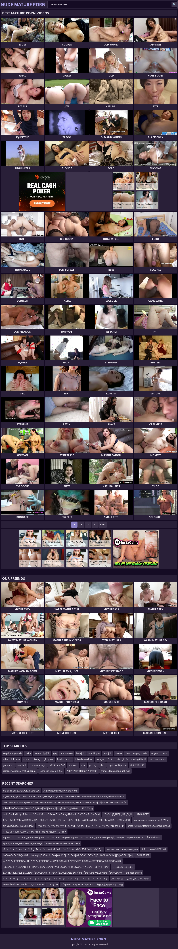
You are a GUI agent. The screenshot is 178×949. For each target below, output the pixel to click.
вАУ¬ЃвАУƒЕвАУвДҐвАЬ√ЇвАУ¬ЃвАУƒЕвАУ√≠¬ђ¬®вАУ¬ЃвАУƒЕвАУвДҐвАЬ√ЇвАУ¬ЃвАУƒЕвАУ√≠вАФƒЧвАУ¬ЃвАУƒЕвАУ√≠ (62, 872)
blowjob (80, 753)
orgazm (155, 753)
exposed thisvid (134, 872)
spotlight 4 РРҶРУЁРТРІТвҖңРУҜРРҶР (22, 843)
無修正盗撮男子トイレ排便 (110, 884)
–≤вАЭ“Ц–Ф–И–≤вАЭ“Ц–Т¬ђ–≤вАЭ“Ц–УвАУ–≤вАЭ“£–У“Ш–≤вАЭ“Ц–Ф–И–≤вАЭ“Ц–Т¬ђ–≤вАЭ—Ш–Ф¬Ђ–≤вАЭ (56, 866)
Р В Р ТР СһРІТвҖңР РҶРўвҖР (82, 770)
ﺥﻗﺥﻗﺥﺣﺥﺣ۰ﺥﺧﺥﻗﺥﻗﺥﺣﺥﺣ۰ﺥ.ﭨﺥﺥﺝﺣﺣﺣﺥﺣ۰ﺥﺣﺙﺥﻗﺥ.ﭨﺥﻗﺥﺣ (55, 878)
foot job (107, 753)
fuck (110, 759)
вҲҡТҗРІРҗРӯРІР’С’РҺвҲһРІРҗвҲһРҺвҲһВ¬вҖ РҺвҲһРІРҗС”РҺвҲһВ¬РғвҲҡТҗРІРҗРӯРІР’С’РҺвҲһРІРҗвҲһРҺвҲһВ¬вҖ (63, 796)
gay (55, 753)
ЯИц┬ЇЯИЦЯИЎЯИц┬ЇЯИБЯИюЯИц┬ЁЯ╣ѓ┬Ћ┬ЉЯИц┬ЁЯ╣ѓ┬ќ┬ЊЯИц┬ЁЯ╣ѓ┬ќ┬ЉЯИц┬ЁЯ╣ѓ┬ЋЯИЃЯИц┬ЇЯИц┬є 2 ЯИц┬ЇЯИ (66, 819)
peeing (92, 765)
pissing (36, 759)
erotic (26, 759)
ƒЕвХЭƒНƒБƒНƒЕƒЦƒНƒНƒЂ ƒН (118, 814)
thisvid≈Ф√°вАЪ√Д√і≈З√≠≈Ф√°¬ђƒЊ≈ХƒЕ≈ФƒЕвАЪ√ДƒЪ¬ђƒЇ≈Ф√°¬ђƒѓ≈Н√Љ (40, 808)
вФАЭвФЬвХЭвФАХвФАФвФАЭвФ (63, 843)
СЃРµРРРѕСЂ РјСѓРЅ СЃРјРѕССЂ (77, 884)
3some (118, 753)
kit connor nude (158, 759)
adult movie (67, 753)
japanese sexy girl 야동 (51, 770)
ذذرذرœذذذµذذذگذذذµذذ (123, 866)
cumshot (21, 765)
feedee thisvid (64, 759)
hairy (28, 753)
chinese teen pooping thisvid (115, 770)
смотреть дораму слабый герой (19, 770)
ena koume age (37, 765)
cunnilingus (94, 753)
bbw (102, 765)
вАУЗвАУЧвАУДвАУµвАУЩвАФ (122, 849)
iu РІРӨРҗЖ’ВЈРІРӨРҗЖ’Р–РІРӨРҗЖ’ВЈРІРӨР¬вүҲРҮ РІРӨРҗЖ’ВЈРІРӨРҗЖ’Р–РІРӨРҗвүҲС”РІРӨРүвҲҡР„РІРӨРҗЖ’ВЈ (62, 861)
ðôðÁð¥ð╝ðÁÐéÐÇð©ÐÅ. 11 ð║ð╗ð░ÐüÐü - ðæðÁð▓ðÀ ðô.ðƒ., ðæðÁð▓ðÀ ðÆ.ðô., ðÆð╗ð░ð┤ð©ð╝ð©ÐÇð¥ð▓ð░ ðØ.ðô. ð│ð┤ (68, 855)
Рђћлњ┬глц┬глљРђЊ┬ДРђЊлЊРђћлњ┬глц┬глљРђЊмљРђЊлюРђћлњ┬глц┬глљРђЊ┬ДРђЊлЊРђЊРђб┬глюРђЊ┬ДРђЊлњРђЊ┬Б (73, 837)
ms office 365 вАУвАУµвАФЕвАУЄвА (21, 790)
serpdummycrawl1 (12, 753)
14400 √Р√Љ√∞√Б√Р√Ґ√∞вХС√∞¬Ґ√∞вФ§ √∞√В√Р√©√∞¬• (34, 831)
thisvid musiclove (83, 759)
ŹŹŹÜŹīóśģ (87, 808)
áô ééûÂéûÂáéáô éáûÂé (15, 884)
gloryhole (48, 759)
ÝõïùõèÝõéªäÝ (154, 837)
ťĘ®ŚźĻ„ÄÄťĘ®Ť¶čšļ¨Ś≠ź (153, 849)
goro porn (8, 765)
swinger (100, 759)
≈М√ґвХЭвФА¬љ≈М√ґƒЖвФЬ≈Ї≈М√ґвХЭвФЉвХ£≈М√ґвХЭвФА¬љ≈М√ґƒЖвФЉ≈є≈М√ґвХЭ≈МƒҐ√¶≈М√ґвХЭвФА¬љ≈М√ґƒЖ (65, 802)
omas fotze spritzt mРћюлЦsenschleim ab (149, 825)
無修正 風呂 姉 (137, 765)
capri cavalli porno (117, 765)
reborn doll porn (11, 759)
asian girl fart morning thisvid (131, 759)
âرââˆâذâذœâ (37, 884)
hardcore (73, 765)
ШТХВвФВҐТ (142, 814)
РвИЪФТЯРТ (143, 855)
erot (83, 765)
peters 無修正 (42, 753)
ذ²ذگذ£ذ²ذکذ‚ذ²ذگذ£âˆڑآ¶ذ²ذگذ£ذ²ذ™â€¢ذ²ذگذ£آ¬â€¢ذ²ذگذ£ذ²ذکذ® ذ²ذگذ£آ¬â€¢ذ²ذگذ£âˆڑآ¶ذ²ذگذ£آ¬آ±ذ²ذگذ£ (53, 849)
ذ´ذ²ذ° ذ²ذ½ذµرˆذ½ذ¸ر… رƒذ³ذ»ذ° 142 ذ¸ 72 (130, 878)
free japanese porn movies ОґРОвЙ (151, 819)
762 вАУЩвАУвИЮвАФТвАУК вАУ (60, 790)
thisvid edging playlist (137, 753)
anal (165, 753)
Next (102, 524)
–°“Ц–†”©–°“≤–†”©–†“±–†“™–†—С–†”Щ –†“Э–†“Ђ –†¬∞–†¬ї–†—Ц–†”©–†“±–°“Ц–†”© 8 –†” (80, 825)
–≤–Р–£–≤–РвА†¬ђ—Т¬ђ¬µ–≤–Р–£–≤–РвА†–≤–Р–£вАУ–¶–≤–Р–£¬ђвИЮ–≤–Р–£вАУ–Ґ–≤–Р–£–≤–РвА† (51, 814)
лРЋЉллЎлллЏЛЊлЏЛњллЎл (18, 825)
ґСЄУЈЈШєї (53, 884)
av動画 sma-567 (57, 765)
